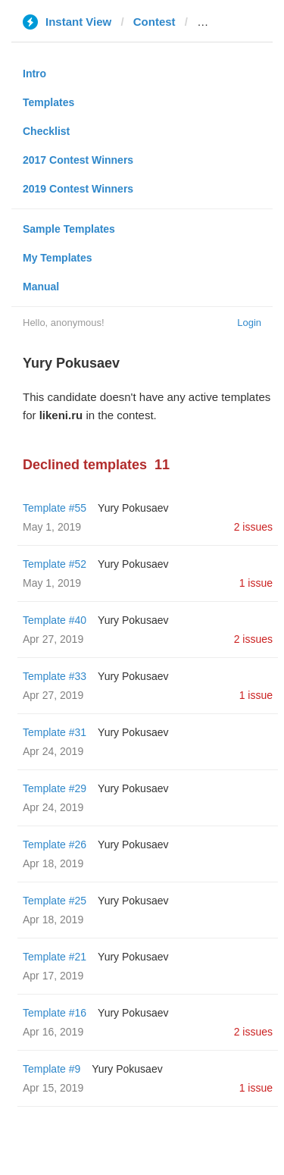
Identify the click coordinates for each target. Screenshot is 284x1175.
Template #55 (54, 508)
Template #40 (54, 620)
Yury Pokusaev (133, 508)
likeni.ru (219, 21)
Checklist (46, 131)
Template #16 (54, 1013)
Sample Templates (69, 229)
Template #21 (54, 957)
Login (249, 322)
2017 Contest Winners (78, 160)
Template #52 (54, 564)
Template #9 (51, 1069)
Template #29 (54, 788)
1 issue (256, 583)
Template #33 (54, 676)
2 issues (253, 527)
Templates (48, 102)
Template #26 (54, 844)
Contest (154, 21)
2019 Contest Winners (78, 189)
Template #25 (54, 901)
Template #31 (54, 732)
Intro (34, 73)
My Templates (57, 258)
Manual (41, 286)
